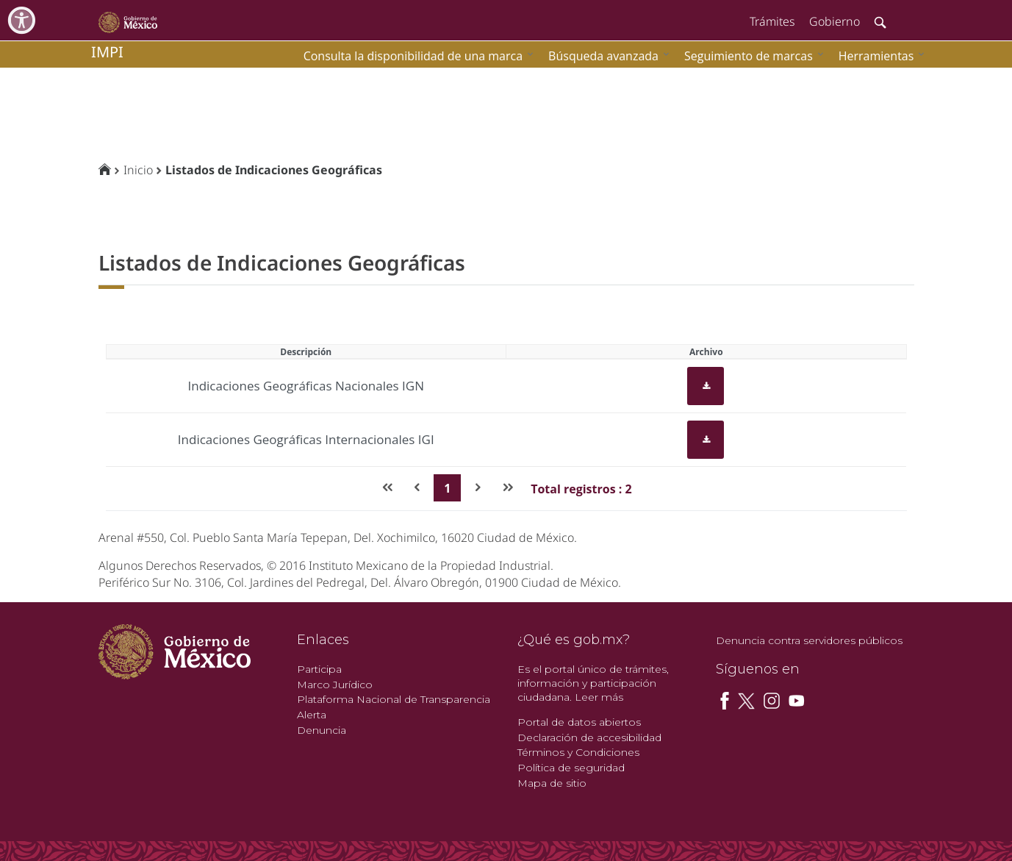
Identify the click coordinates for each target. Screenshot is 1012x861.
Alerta (311, 714)
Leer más (599, 697)
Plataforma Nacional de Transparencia (393, 699)
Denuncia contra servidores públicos (809, 640)
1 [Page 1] (447, 488)
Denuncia (321, 730)
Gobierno (834, 21)
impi (107, 52)
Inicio (138, 170)
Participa (319, 669)
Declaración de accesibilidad (589, 737)
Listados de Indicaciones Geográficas (273, 170)
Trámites (772, 21)
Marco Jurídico (335, 684)
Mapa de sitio (551, 783)
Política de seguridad (571, 767)
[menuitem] (878, 55)
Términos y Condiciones (578, 752)
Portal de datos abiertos (579, 722)
